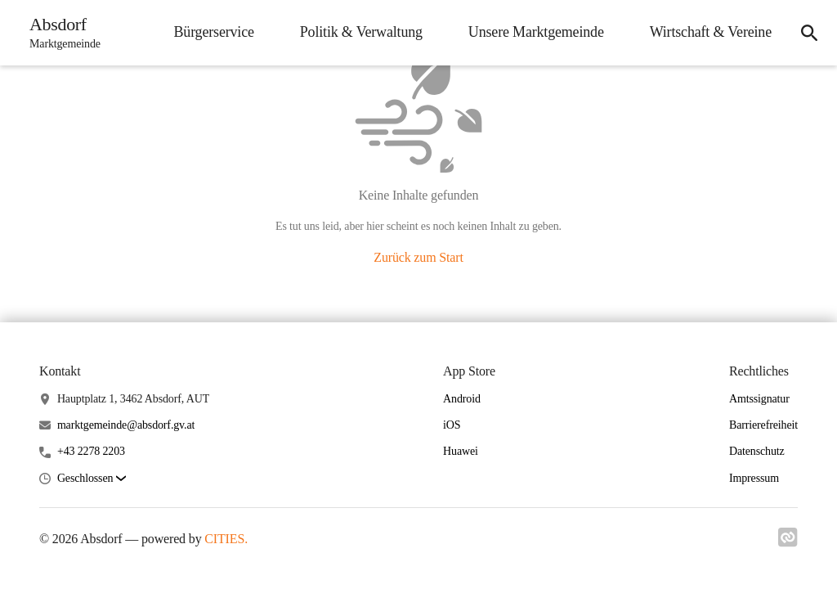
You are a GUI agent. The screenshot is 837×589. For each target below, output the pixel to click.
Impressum (754, 478)
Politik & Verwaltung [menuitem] (361, 32)
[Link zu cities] (788, 542)
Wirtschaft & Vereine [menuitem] (711, 32)
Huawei (460, 451)
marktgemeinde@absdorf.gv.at (126, 425)
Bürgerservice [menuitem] (213, 32)
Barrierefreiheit (763, 425)
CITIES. (226, 539)
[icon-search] (809, 33)
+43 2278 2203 (91, 451)
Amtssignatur (759, 399)
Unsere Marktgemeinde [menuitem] (536, 32)
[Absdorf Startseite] (60, 32)
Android (462, 399)
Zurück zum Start (418, 257)
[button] (91, 479)
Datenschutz (757, 451)
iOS (451, 425)
